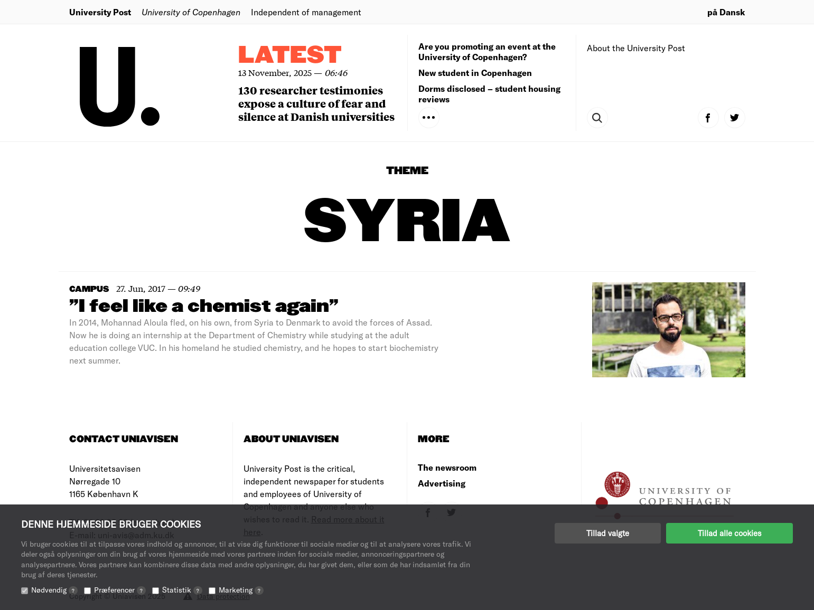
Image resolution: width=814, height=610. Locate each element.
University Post (100, 12)
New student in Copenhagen (475, 73)
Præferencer (120, 589)
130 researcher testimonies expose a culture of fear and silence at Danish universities (316, 103)
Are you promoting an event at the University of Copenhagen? (487, 51)
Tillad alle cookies (729, 533)
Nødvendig (54, 589)
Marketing (241, 589)
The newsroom (447, 467)
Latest (290, 56)
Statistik (182, 589)
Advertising (441, 483)
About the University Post (636, 48)
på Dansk (726, 12)
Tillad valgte (607, 533)
